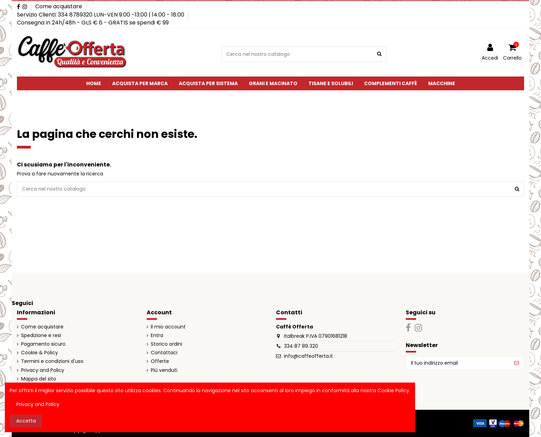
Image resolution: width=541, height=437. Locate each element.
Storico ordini (166, 344)
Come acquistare (58, 6)
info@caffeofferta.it (308, 356)
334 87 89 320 (301, 346)
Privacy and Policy (42, 370)
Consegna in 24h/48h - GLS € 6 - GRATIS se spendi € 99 (93, 23)
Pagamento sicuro (43, 344)
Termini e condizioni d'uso (52, 361)
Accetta (26, 420)
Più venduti (164, 370)
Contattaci (164, 352)
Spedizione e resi (41, 335)
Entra (157, 335)
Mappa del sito (38, 379)
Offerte (160, 361)
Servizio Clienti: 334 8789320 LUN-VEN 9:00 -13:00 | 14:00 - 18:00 (101, 15)
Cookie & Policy (39, 352)
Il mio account (168, 327)
